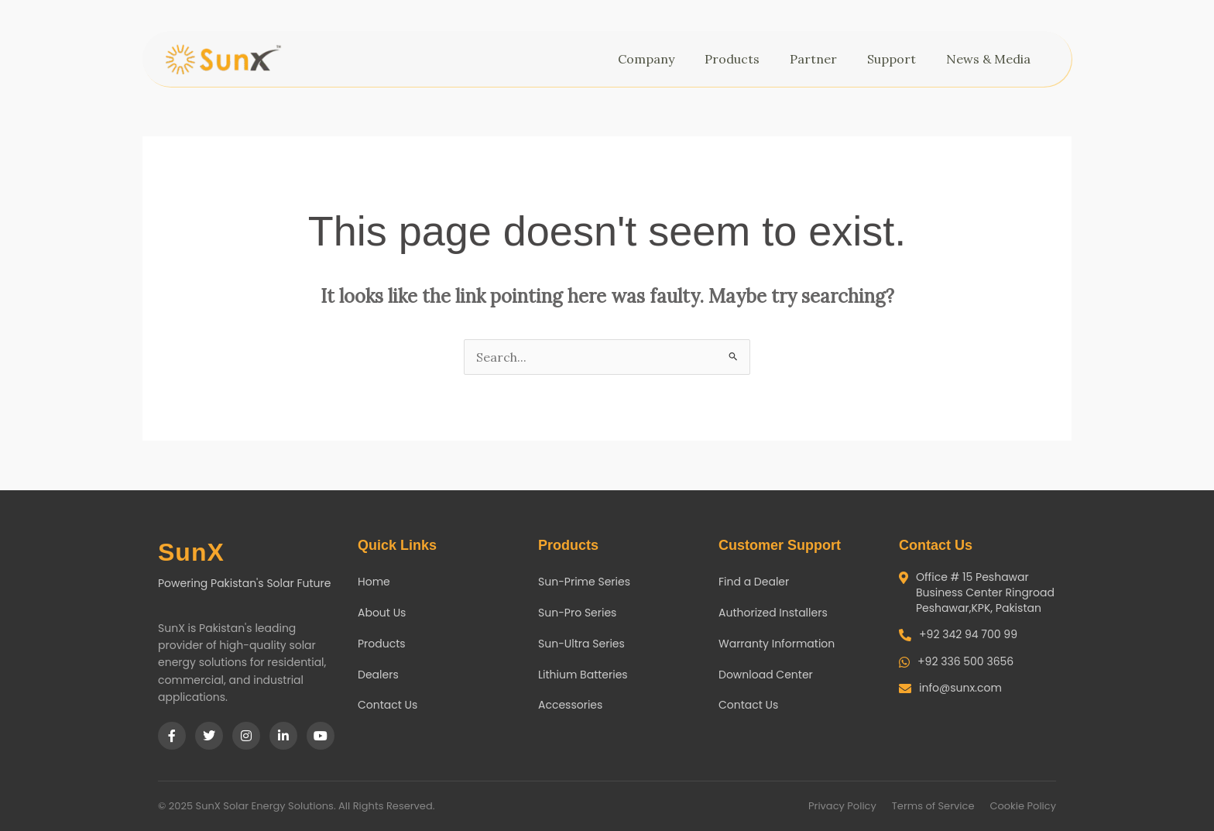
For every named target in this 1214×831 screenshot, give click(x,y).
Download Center (765, 674)
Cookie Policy (1022, 805)
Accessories (570, 705)
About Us (382, 612)
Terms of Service (933, 805)
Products (736, 59)
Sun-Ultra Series (581, 643)
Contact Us (387, 705)
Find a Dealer (753, 581)
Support (895, 59)
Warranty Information (776, 643)
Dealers (378, 674)
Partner (817, 59)
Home (374, 581)
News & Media (992, 59)
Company (650, 59)
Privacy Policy (842, 805)
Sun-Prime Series (584, 581)
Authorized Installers (773, 612)
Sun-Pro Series (577, 612)
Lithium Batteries (583, 674)
